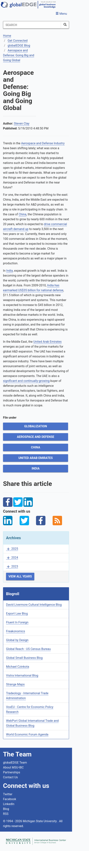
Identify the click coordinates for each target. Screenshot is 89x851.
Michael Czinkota (17, 666)
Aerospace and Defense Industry (43, 143)
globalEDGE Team (15, 762)
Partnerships (11, 772)
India (9, 270)
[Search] (32, 25)
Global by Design (17, 640)
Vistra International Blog (22, 675)
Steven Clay (21, 123)
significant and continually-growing (26, 381)
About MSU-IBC (13, 767)
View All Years (20, 576)
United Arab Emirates (47, 341)
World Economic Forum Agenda (27, 734)
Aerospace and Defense (35, 437)
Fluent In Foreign (17, 622)
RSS (5, 814)
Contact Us (10, 777)
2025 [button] (12, 549)
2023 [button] (12, 567)
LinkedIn (8, 804)
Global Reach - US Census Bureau (28, 649)
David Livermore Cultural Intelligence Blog (34, 604)
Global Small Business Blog (24, 658)
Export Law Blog (17, 613)
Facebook (9, 799)
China (22, 214)
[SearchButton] (65, 25)
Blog (6, 809)
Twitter (7, 794)
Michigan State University (40, 821)
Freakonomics (15, 631)
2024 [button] (12, 558)
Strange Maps (15, 684)
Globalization (35, 426)
